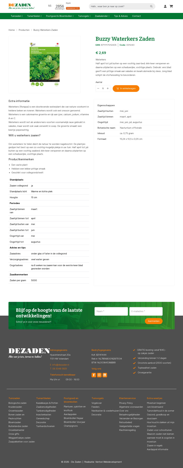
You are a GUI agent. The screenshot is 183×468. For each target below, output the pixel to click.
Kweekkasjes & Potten (47, 403)
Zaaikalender (101, 16)
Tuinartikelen (33, 16)
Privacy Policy (126, 403)
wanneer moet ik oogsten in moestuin (161, 439)
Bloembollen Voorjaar (74, 422)
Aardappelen (70, 414)
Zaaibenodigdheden (46, 407)
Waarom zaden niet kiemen (160, 434)
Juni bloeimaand (155, 407)
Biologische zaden (17, 403)
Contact (136, 16)
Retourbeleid (125, 422)
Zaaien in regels (154, 445)
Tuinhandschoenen (45, 426)
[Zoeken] (151, 6)
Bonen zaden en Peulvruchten (16, 416)
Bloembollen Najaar (73, 418)
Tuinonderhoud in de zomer (160, 410)
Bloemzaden (14, 422)
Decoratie (41, 422)
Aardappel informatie (157, 449)
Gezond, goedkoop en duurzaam (158, 416)
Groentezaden (15, 410)
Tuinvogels (83, 16)
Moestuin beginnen (156, 403)
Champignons (71, 426)
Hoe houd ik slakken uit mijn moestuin (160, 424)
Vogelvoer (97, 403)
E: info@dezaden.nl (59, 364)
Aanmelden (153, 321)
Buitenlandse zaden (18, 426)
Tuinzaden (16, 16)
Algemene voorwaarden (131, 407)
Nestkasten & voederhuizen (105, 410)
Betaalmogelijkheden (129, 414)
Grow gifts (13, 434)
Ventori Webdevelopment (108, 462)
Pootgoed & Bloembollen (59, 16)
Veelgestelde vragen (129, 426)
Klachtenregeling (127, 430)
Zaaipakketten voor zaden (21, 441)
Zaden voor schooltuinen (159, 430)
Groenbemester (16, 430)
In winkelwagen (126, 88)
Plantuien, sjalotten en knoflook (75, 408)
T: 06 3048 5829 (58, 368)
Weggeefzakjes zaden (19, 437)
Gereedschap (43, 418)
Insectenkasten (43, 414)
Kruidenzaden (15, 407)
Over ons (123, 410)
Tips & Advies (121, 16)
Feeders (95, 407)
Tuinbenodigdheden (46, 410)
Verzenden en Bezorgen (131, 418)
